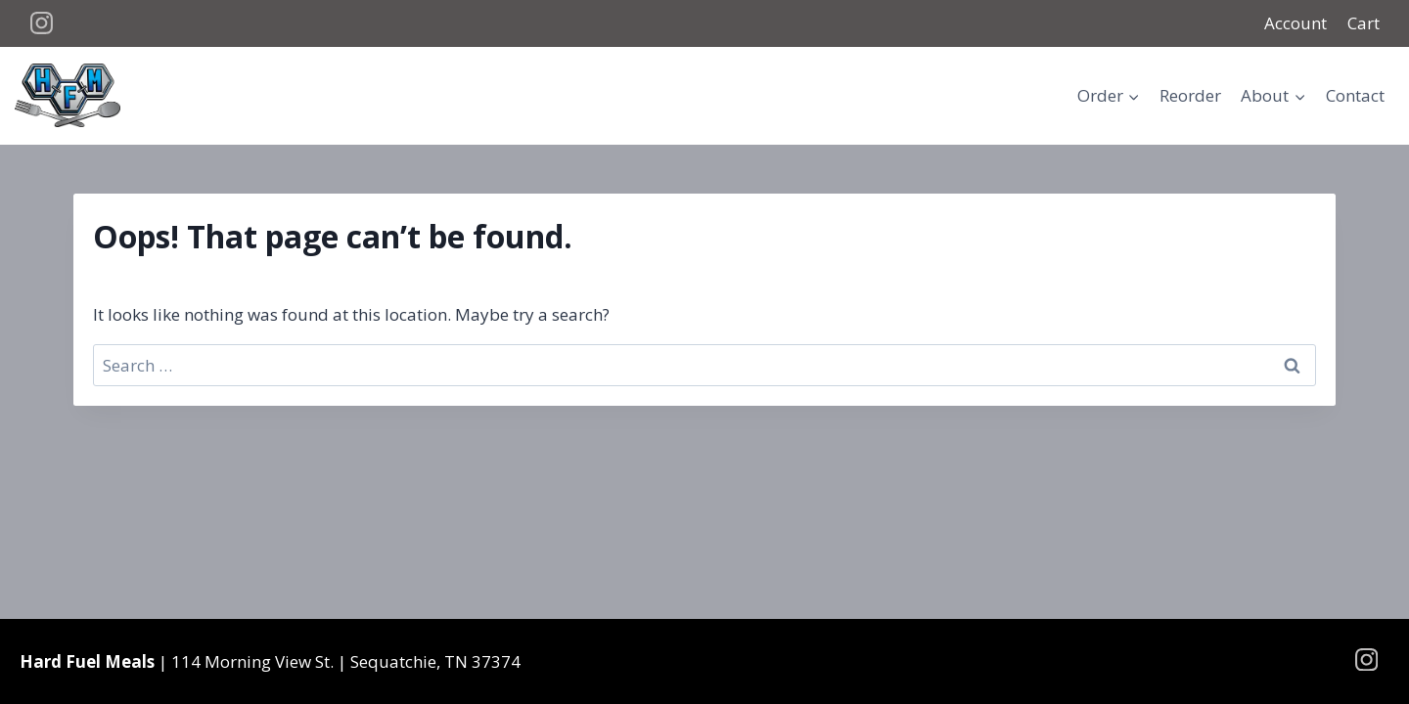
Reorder (1190, 95)
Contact (1355, 95)
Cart (1363, 23)
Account (1295, 23)
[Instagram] (42, 23)
